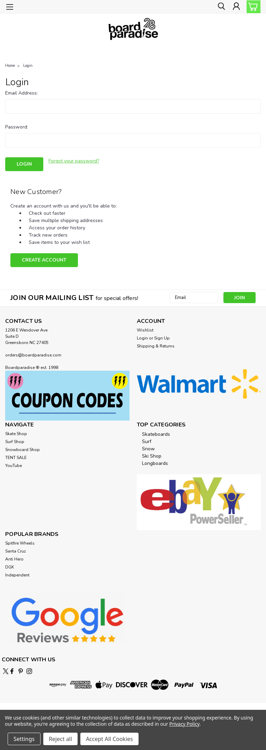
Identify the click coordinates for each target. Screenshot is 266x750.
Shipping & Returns (156, 345)
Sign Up (162, 337)
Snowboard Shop (22, 448)
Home (10, 65)
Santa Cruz (15, 550)
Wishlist (145, 329)
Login (28, 65)
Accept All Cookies (109, 739)
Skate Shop (16, 432)
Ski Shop (151, 455)
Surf (146, 440)
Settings (24, 739)
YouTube (13, 464)
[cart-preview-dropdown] (252, 6)
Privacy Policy (184, 724)
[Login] (236, 7)
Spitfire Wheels (20, 542)
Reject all (60, 739)
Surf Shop (14, 440)
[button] (67, 394)
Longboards (155, 462)
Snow (148, 447)
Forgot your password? (73, 161)
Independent (17, 574)
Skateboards (156, 433)
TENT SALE (16, 456)
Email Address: (21, 93)
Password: (16, 127)
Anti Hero (14, 558)
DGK (9, 566)
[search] (220, 7)
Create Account (44, 259)
